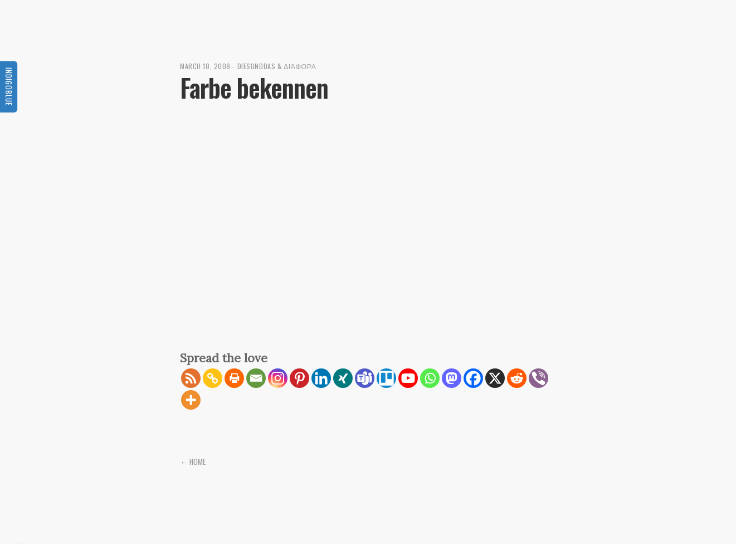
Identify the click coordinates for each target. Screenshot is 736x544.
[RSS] (191, 378)
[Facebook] (473, 378)
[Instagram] (277, 378)
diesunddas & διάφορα (276, 66)
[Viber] (538, 378)
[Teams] (364, 378)
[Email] (256, 378)
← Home (193, 461)
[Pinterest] (299, 378)
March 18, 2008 (205, 66)
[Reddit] (517, 378)
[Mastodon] (451, 378)
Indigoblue (8, 86)
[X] (495, 378)
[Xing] (343, 378)
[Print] (234, 378)
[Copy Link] (212, 378)
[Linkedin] (321, 378)
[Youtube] (408, 378)
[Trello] (386, 378)
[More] (191, 400)
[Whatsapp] (430, 378)
